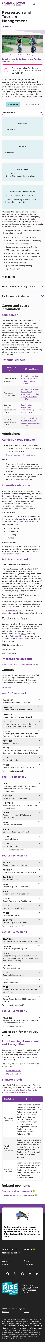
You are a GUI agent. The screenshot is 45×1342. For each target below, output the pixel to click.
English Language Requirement (20, 455)
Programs (33, 55)
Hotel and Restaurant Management (18, 1195)
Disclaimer (5, 1312)
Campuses (6, 1261)
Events (5, 1264)
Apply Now (13, 104)
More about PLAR (14, 1074)
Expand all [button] (6, 687)
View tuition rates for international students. (21, 664)
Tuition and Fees (17, 636)
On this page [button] (9, 112)
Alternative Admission (28, 521)
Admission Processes (14, 610)
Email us (28, 1249)
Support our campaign (27, 1286)
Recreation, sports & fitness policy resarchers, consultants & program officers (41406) (31, 394)
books (23, 633)
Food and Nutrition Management (17, 1191)
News (26, 1261)
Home (4, 55)
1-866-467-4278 (32, 104)
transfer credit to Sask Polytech (18, 1090)
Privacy (26, 1312)
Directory (28, 1264)
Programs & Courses (18, 55)
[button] (34, 4)
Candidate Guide (13, 1071)
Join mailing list (9, 1253)
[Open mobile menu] (40, 4)
